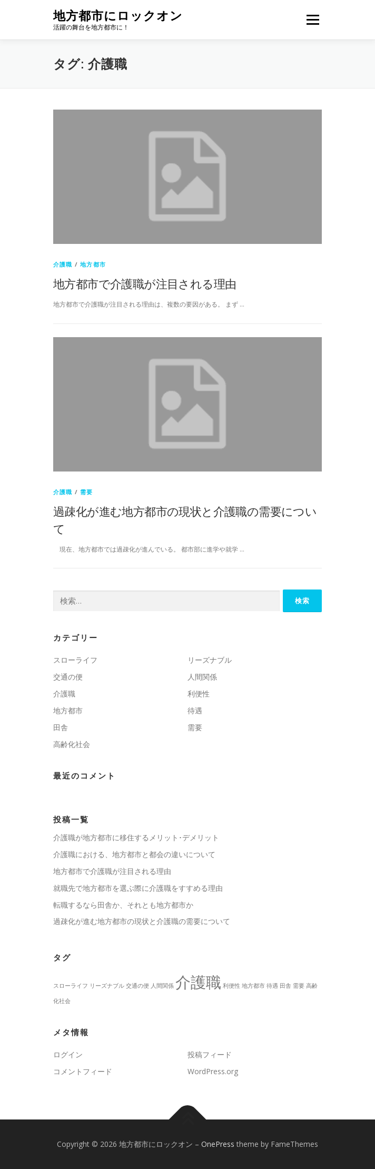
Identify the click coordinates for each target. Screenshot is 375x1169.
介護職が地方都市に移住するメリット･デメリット (136, 837)
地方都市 (93, 264)
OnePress (217, 1144)
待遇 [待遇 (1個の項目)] (272, 985)
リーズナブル (210, 660)
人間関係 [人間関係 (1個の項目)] (162, 985)
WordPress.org (213, 1071)
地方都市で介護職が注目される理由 (144, 283)
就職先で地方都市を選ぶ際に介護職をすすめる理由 (138, 888)
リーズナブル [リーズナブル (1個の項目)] (107, 985)
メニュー (312, 19)
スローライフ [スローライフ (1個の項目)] (70, 985)
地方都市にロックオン (118, 15)
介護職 (63, 264)
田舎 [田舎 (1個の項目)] (285, 985)
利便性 (199, 694)
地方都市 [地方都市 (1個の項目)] (253, 985)
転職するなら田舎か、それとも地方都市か (123, 905)
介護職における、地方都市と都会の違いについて (134, 854)
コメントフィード (82, 1071)
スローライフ (75, 660)
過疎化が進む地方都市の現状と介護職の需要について (141, 921)
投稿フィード (210, 1054)
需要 (86, 492)
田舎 (60, 727)
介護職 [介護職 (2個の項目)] (198, 982)
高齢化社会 (71, 744)
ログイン (68, 1054)
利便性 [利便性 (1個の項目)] (231, 985)
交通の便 (68, 677)
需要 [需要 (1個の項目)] (298, 985)
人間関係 (202, 677)
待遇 (195, 710)
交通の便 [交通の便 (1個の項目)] (137, 985)
